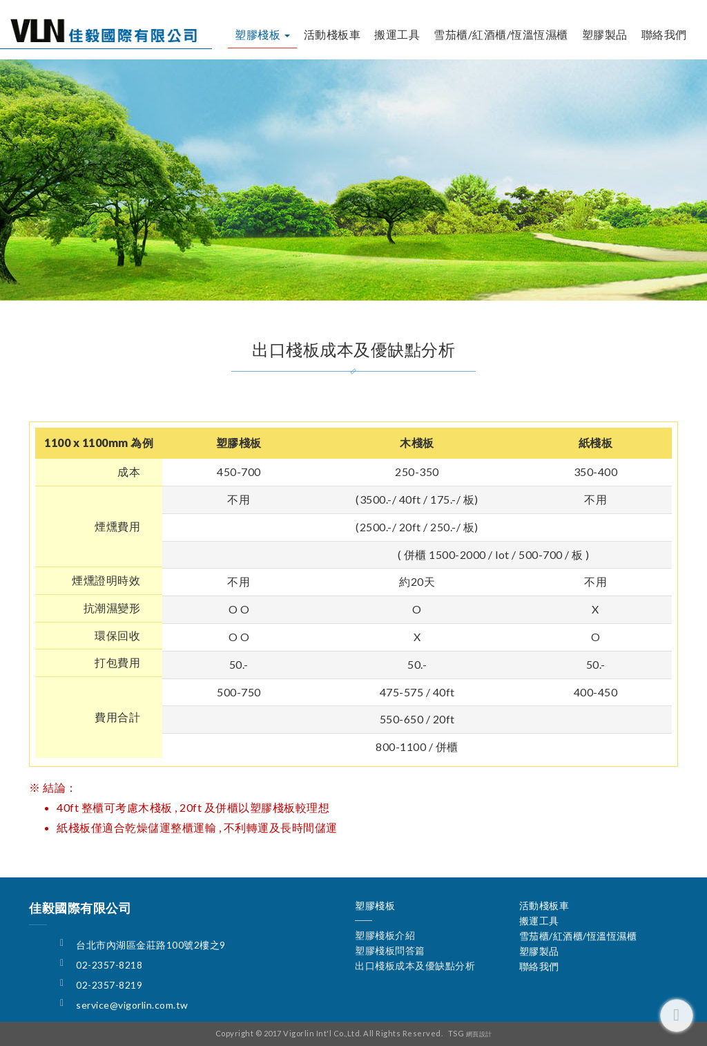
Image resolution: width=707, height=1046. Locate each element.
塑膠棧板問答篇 (320, 282)
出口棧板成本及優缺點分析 (474, 282)
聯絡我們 (664, 34)
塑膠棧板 (262, 34)
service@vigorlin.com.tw (132, 1005)
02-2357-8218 (109, 965)
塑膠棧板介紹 (198, 282)
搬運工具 (397, 34)
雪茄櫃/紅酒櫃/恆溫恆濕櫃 (501, 34)
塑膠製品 (605, 34)
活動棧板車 (332, 34)
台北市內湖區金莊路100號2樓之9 (151, 945)
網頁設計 (479, 1034)
